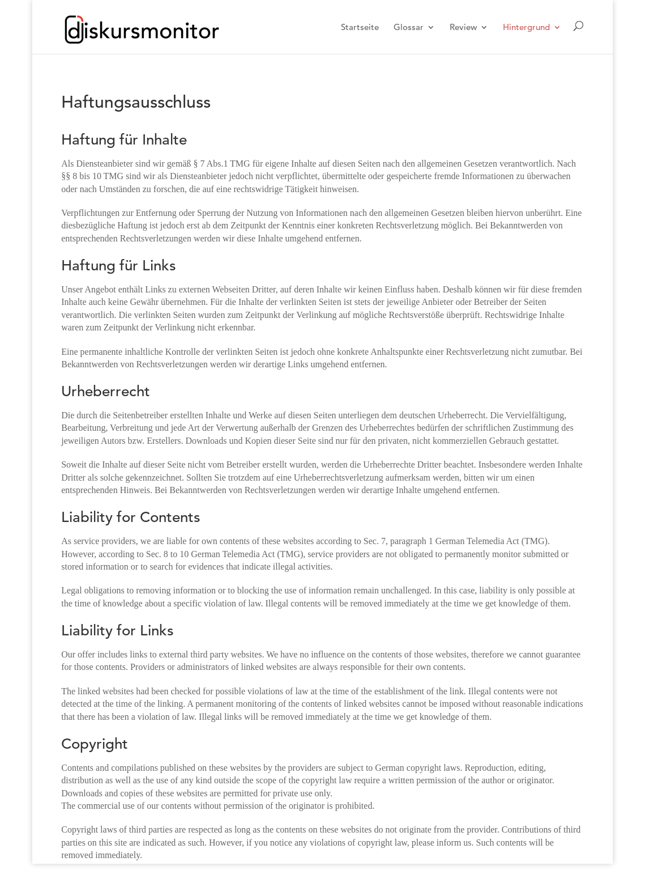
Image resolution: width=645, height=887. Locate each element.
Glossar (409, 27)
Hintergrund (526, 27)
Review (463, 27)
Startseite (360, 27)
